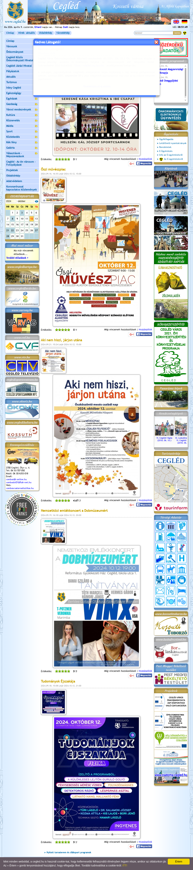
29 (12, 236)
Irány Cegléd (13, 87)
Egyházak (22, 99)
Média (22, 126)
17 (22, 224)
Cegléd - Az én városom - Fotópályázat (21, 163)
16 (17, 224)
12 (31, 218)
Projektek (22, 170)
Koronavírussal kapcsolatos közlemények (21, 188)
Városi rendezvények (22, 110)
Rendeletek (165, 147)
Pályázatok (12, 71)
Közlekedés (22, 137)
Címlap (10, 32)
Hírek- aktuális (26, 32)
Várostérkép (63, 32)
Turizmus (22, 82)
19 (31, 224)
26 (31, 230)
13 (36, 218)
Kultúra (22, 115)
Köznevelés (22, 120)
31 (22, 236)
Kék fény (22, 142)
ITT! (125, 865)
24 (22, 230)
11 (26, 218)
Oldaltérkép (45, 32)
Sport (22, 131)
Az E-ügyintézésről (171, 159)
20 (36, 224)
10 (22, 218)
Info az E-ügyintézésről (171, 155)
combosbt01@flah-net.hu (18, 482)
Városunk (22, 46)
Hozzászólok (145, 329)
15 (12, 224)
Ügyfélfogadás (166, 139)
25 (26, 230)
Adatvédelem (14, 181)
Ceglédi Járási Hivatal (19, 65)
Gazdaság (22, 104)
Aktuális (22, 77)
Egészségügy (22, 93)
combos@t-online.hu (16, 479)
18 (26, 224)
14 (7, 224)
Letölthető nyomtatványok (172, 143)
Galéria (22, 148)
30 (17, 236)
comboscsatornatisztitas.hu (20, 488)
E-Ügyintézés (165, 151)
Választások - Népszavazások (22, 155)
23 (17, 230)
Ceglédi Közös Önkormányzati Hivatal (22, 59)
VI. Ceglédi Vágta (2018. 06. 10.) (164, 438)
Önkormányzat (22, 52)
